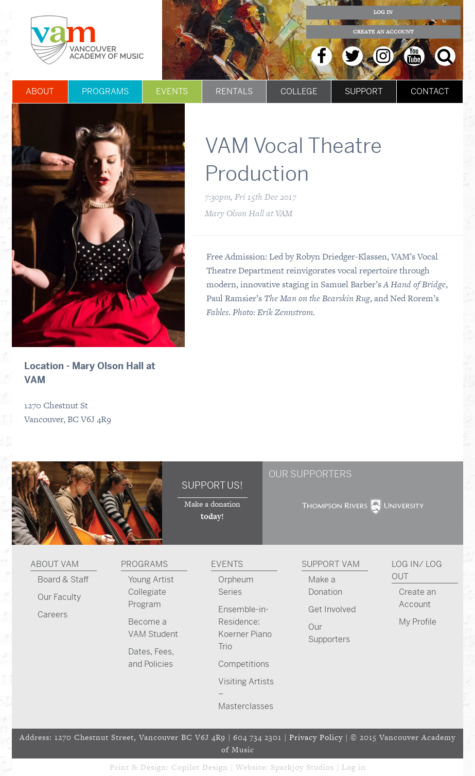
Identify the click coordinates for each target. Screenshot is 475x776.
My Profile (417, 621)
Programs (105, 91)
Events (172, 91)
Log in (354, 767)
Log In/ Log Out (417, 570)
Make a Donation (325, 585)
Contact (430, 91)
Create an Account (383, 32)
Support (364, 91)
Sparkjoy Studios (302, 767)
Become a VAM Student (153, 628)
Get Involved (332, 609)
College (299, 91)
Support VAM (331, 564)
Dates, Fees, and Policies (151, 657)
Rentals (234, 91)
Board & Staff (63, 579)
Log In (383, 12)
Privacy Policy (316, 737)
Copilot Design (199, 767)
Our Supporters (329, 633)
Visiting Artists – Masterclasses (246, 694)
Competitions (243, 664)
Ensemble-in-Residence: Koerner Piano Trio (245, 628)
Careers (52, 614)
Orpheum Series (236, 585)
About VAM (54, 564)
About (40, 91)
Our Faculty (59, 597)
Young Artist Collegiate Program (151, 592)
